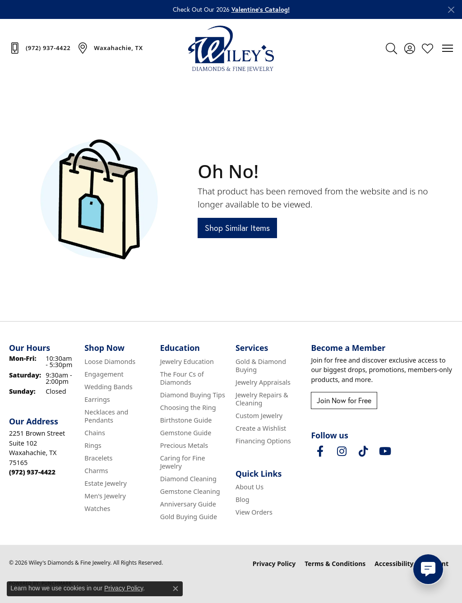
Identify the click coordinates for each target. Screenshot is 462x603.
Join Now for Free (344, 400)
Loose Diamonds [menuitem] (109, 361)
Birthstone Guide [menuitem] (186, 420)
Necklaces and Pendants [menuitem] (106, 416)
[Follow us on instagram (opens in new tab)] (342, 451)
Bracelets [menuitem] (98, 458)
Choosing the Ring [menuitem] (188, 407)
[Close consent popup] (175, 588)
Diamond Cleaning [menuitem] (188, 478)
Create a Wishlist (261, 428)
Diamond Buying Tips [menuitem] (192, 395)
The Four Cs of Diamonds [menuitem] (182, 378)
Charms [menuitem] (96, 470)
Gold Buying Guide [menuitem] (188, 516)
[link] (39, 48)
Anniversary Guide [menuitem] (188, 504)
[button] (391, 48)
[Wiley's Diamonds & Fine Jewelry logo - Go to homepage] (231, 48)
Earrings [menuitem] (97, 399)
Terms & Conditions (335, 563)
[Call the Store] (32, 472)
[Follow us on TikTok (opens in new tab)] (363, 451)
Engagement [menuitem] (103, 374)
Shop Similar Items (237, 227)
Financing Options (263, 441)
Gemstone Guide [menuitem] (186, 432)
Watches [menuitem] (97, 508)
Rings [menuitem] (92, 445)
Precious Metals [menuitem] (184, 445)
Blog (242, 499)
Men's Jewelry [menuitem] (105, 496)
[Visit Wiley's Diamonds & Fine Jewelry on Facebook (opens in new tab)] (320, 451)
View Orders (254, 512)
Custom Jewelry (259, 415)
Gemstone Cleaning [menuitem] (190, 491)
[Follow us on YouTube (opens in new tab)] (385, 451)
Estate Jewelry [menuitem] (105, 483)
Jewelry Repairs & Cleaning (262, 399)
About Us (249, 487)
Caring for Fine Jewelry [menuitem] (182, 462)
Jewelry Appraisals (263, 382)
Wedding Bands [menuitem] (108, 386)
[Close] (451, 9)
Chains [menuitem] (94, 432)
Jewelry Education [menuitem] (187, 361)
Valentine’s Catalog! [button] (260, 9)
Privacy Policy (274, 563)
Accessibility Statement (411, 563)
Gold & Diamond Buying (261, 365)
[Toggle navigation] (447, 48)
